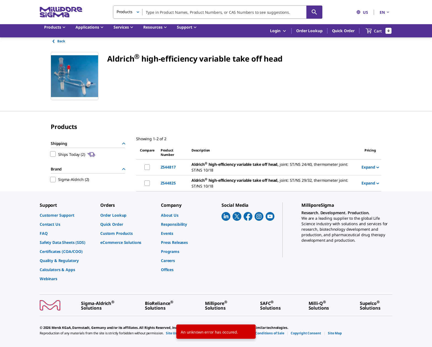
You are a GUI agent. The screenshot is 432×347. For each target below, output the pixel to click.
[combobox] (217, 12)
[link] (67, 215)
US (362, 12)
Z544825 (168, 183)
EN (385, 12)
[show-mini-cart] (378, 31)
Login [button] (278, 31)
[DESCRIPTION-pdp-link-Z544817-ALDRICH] (274, 167)
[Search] (314, 12)
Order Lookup (309, 30)
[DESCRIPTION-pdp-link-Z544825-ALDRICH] (274, 183)
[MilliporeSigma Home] (61, 12)
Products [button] (125, 11)
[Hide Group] (124, 143)
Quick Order (343, 30)
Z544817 (168, 167)
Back (58, 41)
